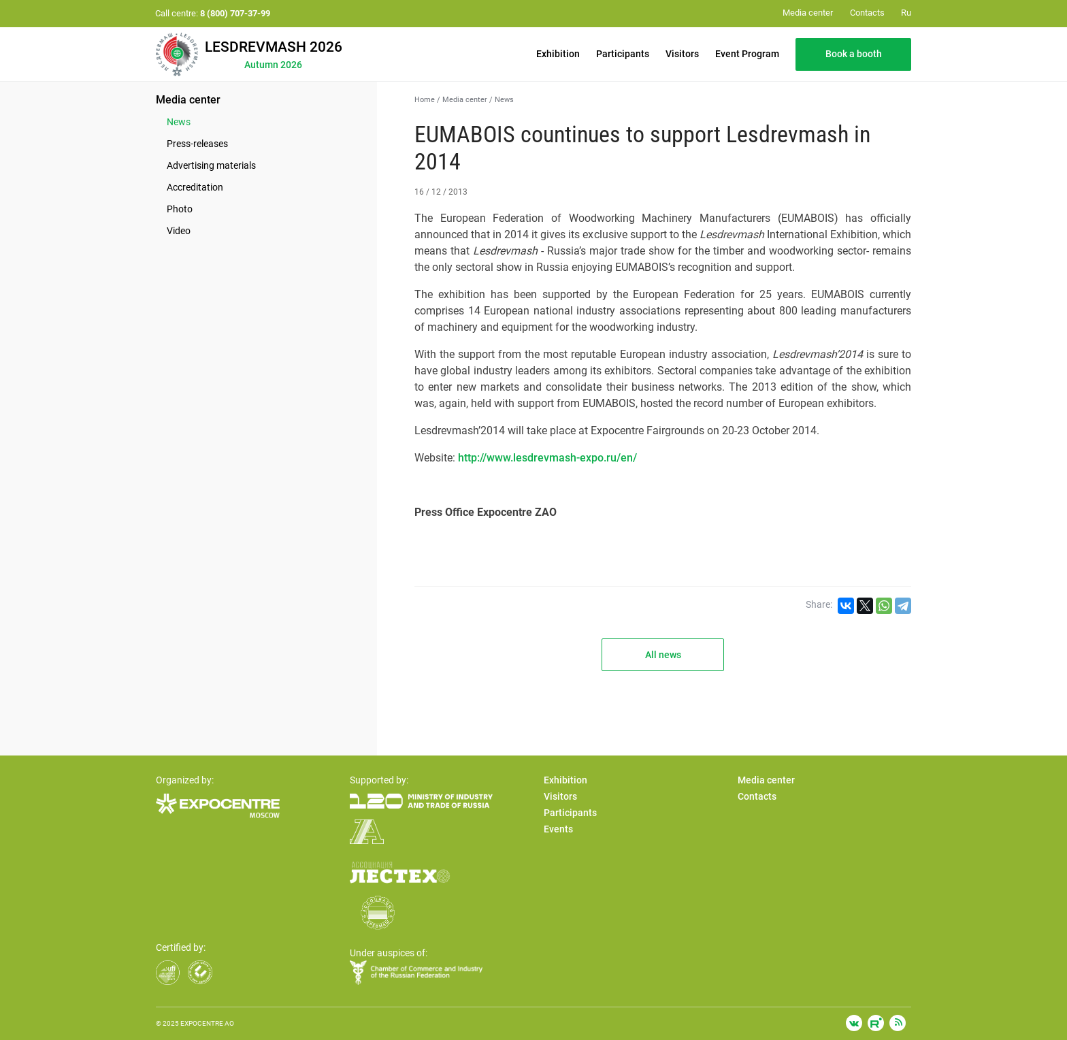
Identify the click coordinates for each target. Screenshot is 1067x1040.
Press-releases (197, 143)
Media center (188, 99)
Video (179, 230)
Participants (622, 53)
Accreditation (195, 187)
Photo (180, 209)
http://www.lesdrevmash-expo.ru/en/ (547, 457)
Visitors (682, 53)
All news (663, 654)
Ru (906, 12)
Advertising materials (211, 165)
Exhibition (558, 53)
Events (558, 829)
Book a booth (853, 53)
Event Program (747, 53)
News (179, 121)
